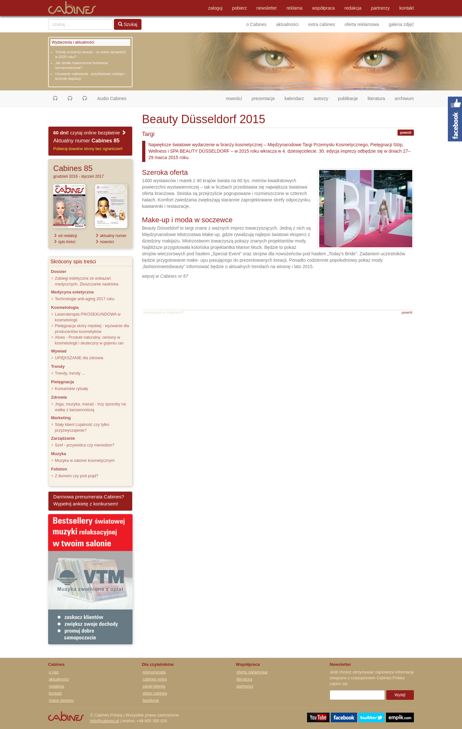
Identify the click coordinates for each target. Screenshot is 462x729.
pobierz (239, 8)
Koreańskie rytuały (71, 388)
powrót (405, 132)
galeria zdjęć (401, 24)
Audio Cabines (111, 98)
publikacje (348, 98)
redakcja (353, 8)
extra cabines (321, 24)
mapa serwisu (61, 700)
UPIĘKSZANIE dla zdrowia (79, 358)
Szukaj (127, 24)
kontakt (406, 8)
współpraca (323, 8)
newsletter (266, 8)
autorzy (320, 98)
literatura (376, 98)
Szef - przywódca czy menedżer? (84, 445)
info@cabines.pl (104, 721)
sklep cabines (155, 693)
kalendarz (294, 98)
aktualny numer (110, 235)
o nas (54, 672)
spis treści (64, 242)
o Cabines (256, 24)
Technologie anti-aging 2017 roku (85, 299)
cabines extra (155, 679)
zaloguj (215, 8)
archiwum (404, 98)
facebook (151, 700)
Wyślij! (400, 695)
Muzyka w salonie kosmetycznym (85, 460)
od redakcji (65, 235)
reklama (295, 8)
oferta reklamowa (362, 24)
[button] (55, 98)
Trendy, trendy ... (70, 373)
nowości (236, 98)
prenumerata (154, 672)
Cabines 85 (72, 168)
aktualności (287, 24)
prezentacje (263, 98)
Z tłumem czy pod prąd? (76, 476)
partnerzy (380, 8)
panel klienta (154, 686)
